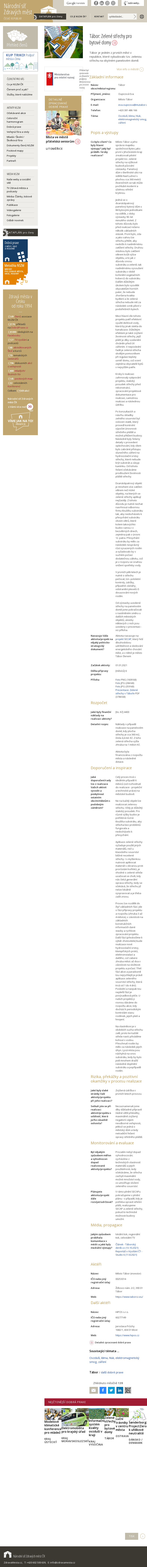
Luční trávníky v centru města (122, 1424)
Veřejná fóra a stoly (18, 132)
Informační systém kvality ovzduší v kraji (96, 1428)
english (141, 16)
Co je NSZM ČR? (78, 16)
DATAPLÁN (50, 16)
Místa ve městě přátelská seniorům (63, 139)
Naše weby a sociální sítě (19, 181)
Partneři (11, 160)
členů (18, 316)
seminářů (13, 358)
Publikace (12, 205)
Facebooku (14, 335)
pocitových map (24, 378)
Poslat (94, 1390)
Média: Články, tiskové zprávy (19, 198)
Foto (118, 679)
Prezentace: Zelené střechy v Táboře (127, 691)
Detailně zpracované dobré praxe (113, 1342)
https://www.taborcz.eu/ (129, 1296)
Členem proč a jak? (17, 89)
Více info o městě (128, 69)
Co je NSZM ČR (15, 84)
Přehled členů (17, 45)
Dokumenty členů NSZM (20, 145)
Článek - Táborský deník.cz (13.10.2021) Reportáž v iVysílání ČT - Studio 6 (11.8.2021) (129, 1249)
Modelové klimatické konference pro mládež (53, 1427)
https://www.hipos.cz (127, 1335)
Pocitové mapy (15, 150)
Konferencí (14, 386)
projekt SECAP (123, 639)
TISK (131, 1536)
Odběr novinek (15, 220)
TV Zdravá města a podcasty (17, 189)
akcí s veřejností (20, 364)
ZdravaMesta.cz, (13, 1562)
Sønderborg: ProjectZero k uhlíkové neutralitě (138, 1427)
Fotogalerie (13, 215)
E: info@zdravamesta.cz (61, 1562)
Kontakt (99, 16)
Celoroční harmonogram (15, 119)
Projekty (11, 155)
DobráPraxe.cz (19, 327)
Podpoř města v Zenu (20, 57)
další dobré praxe (112, 1372)
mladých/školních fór (16, 372)
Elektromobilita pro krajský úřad (73, 1430)
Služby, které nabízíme (19, 94)
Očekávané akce (16, 113)
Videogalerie (14, 210)
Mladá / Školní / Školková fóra (15, 138)
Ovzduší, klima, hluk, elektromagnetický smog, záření (132, 119)
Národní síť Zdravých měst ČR (24, 1556)
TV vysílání (21, 339)
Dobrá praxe (14, 126)
